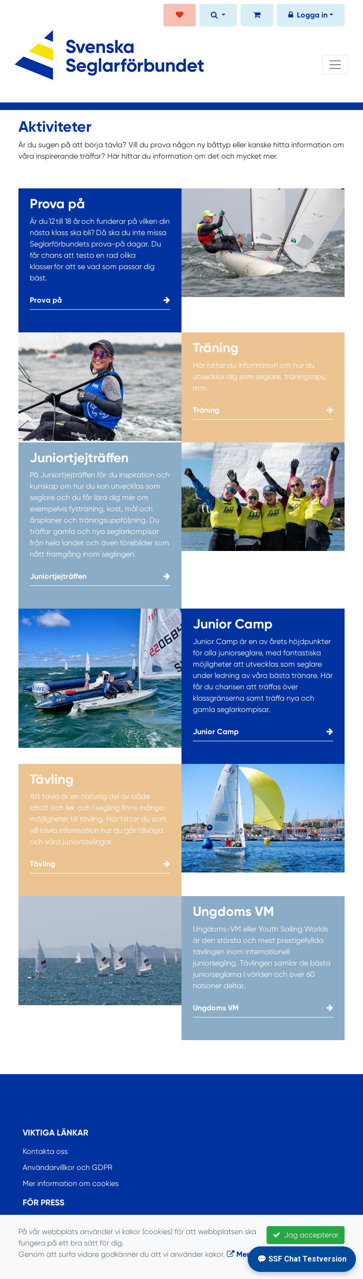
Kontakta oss (45, 1151)
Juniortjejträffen (100, 576)
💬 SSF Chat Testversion (301, 1258)
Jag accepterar (305, 1234)
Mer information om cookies (71, 1183)
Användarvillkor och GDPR (67, 1167)
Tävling (100, 864)
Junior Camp (263, 731)
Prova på (100, 300)
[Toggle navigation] (335, 64)
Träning (263, 410)
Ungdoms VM (263, 1008)
